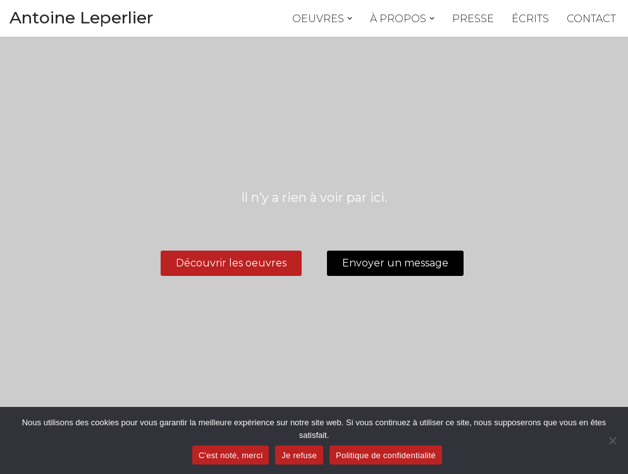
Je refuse (299, 455)
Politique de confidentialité (386, 455)
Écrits (530, 19)
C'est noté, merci (230, 455)
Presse (473, 19)
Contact (591, 19)
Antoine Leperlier (81, 18)
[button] (349, 18)
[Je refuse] (612, 440)
